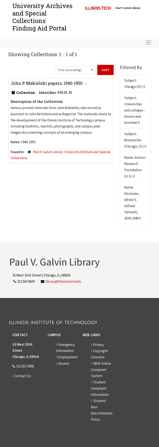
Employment (68, 357)
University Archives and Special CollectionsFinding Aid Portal (42, 17)
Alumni (63, 363)
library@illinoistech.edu (63, 281)
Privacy (98, 344)
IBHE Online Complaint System (101, 369)
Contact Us (23, 376)
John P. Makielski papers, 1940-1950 (47, 83)
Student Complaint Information (100, 388)
